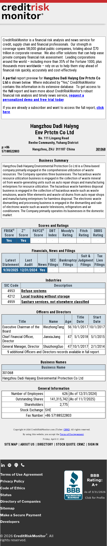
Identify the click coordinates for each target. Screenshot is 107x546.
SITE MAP (10, 444)
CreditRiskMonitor (30, 536)
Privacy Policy (12, 481)
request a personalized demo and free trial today (43, 97)
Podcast (16, 465)
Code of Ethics (12, 488)
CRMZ (66, 429)
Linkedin (3, 465)
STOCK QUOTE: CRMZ (70, 444)
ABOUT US (27, 444)
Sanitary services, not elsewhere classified (55, 302)
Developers (10, 522)
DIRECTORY (45, 444)
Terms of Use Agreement (72, 434)
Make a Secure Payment (20, 515)
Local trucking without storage (45, 296)
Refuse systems (34, 291)
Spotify (10, 465)
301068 (100, 149)
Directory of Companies (20, 501)
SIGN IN (93, 444)
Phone (23, 465)
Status (6, 495)
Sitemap (7, 508)
